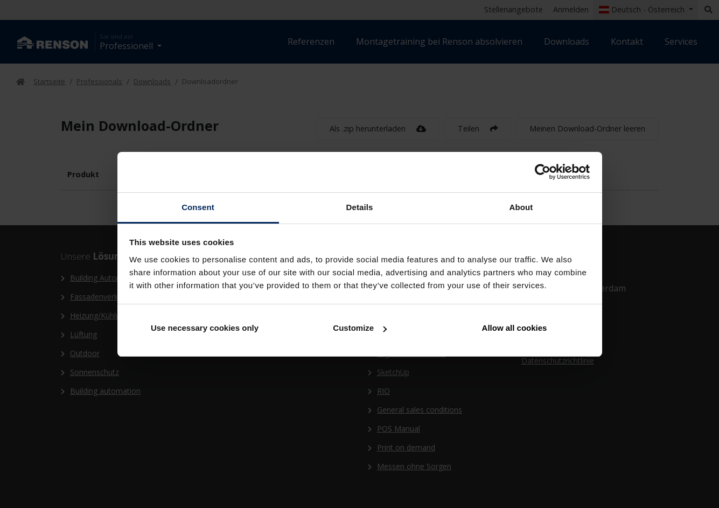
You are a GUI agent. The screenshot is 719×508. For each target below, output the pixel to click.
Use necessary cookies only (205, 327)
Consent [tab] (198, 207)
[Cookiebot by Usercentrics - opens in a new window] (542, 172)
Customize (360, 327)
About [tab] (521, 207)
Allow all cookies (514, 327)
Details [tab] (359, 207)
